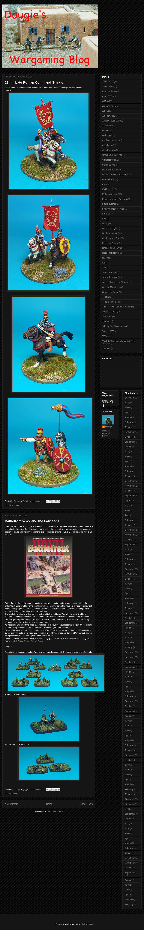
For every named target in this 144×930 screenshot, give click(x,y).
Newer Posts (11, 804)
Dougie (108, 427)
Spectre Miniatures (111, 287)
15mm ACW (108, 81)
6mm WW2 (107, 96)
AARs (105, 101)
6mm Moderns (109, 91)
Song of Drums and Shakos (115, 282)
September (130, 442)
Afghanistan (107, 106)
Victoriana (107, 316)
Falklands (16, 794)
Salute (105, 267)
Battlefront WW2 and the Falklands (32, 521)
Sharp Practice (109, 272)
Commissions (108, 165)
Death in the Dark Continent (115, 174)
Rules (105, 258)
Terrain (105, 297)
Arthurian (16, 505)
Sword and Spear (110, 292)
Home (49, 804)
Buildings (106, 135)
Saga (104, 262)
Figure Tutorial (109, 204)
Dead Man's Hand (110, 170)
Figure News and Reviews (114, 199)
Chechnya (107, 145)
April (127, 412)
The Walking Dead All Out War (116, 307)
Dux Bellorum (108, 179)
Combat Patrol (109, 160)
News (105, 223)
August (128, 447)
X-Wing (105, 336)
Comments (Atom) (55, 811)
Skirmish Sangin (109, 277)
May (127, 407)
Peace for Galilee (110, 243)
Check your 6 (108, 150)
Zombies (106, 348)
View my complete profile (106, 433)
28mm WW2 (108, 86)
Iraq (104, 218)
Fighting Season (109, 194)
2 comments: (36, 790)
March (128, 417)
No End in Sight (109, 228)
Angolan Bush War (111, 121)
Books (105, 130)
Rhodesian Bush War (112, 248)
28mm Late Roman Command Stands (34, 82)
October (128, 437)
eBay (104, 184)
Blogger (89, 924)
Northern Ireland (109, 233)
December (130, 398)
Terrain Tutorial (109, 302)
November (130, 432)
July (127, 402)
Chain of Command (111, 140)
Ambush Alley (108, 116)
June (127, 549)
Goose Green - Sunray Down (30, 641)
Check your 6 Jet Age (112, 155)
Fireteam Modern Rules (113, 209)
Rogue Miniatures (110, 253)
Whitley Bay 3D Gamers (113, 326)
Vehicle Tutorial (109, 311)
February (129, 422)
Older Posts (87, 804)
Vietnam (106, 321)
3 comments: (36, 501)
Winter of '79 (108, 331)
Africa (105, 111)
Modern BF (42, 606)
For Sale (106, 214)
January (128, 427)
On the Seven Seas (111, 238)
